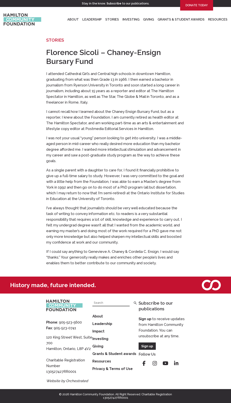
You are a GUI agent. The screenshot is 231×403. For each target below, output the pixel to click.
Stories (112, 19)
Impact (98, 331)
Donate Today (197, 5)
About (73, 19)
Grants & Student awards (114, 354)
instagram (154, 363)
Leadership (92, 19)
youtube (165, 363)
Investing (130, 19)
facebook (144, 363)
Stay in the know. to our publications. (115, 3)
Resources (217, 19)
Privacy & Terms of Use (112, 369)
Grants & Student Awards (181, 19)
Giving (148, 19)
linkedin (176, 363)
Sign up (145, 319)
